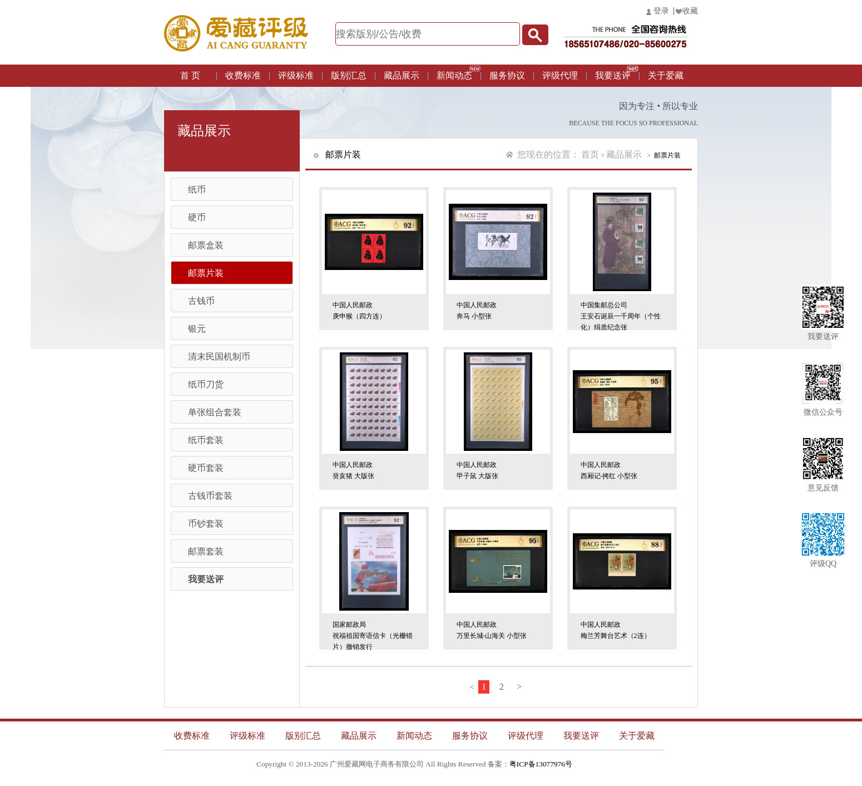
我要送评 (613, 75)
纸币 (197, 189)
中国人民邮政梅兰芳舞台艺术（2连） (616, 630)
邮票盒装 (206, 245)
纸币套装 (206, 440)
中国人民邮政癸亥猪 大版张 (353, 470)
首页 (590, 154)
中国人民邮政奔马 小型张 (477, 310)
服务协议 (507, 75)
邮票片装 (206, 273)
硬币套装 (206, 468)
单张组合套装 (214, 412)
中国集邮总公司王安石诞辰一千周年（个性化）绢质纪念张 (621, 314)
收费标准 (243, 75)
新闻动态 (454, 75)
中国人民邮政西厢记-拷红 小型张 (609, 470)
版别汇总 (348, 75)
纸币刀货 (206, 384)
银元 (197, 328)
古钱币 (201, 301)
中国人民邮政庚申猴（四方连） (359, 310)
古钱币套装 (210, 495)
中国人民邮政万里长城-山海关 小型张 (492, 630)
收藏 (690, 11)
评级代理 (560, 75)
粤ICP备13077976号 (540, 764)
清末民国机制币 (219, 356)
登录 (661, 11)
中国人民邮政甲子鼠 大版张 (477, 470)
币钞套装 (206, 523)
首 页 (190, 75)
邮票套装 (206, 551)
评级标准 (296, 75)
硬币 (197, 217)
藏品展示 (401, 75)
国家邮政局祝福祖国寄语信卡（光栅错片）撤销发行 (373, 634)
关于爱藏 (665, 75)
